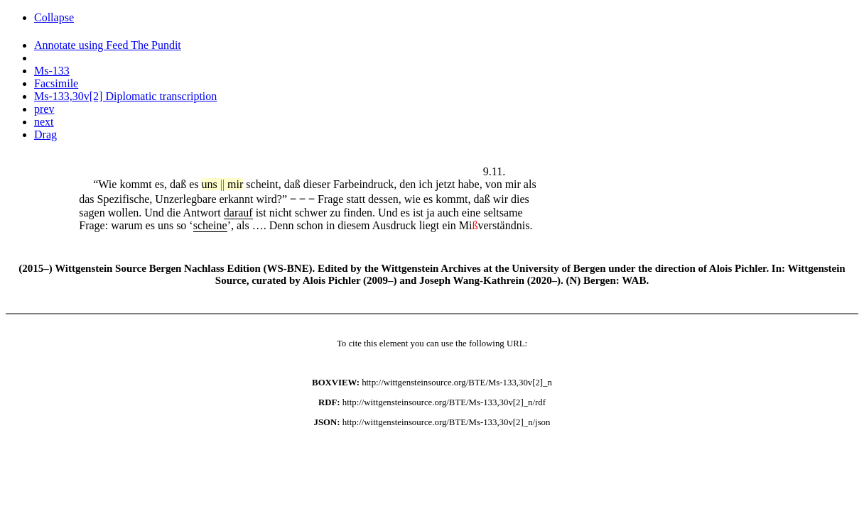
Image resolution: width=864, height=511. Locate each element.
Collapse (54, 17)
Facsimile (56, 83)
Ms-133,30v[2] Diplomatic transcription (125, 96)
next (44, 122)
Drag (45, 134)
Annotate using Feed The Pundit (107, 45)
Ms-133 (52, 71)
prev (44, 109)
